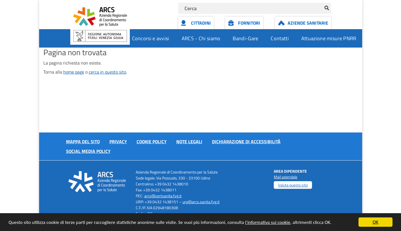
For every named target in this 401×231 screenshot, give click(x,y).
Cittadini (201, 23)
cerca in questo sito (107, 72)
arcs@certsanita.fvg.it (163, 196)
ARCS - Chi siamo (201, 38)
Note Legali (189, 141)
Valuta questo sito (293, 185)
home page (73, 72)
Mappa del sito (83, 141)
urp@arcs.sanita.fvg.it (201, 202)
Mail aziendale (285, 177)
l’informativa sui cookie (267, 223)
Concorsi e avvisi (150, 38)
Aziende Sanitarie (308, 23)
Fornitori (249, 23)
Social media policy (88, 151)
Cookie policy (152, 141)
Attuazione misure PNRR (329, 38)
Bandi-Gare (245, 38)
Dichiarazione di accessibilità (246, 141)
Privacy (118, 141)
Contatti (279, 38)
